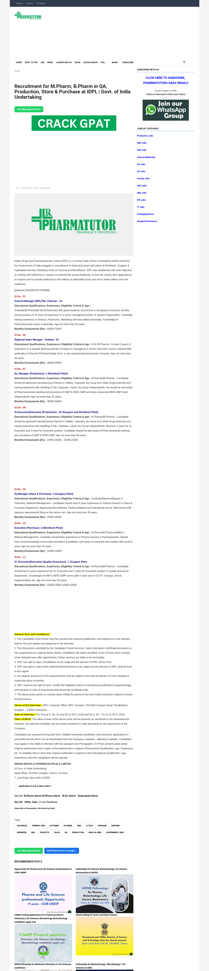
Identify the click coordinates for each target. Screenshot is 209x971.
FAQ (106, 62)
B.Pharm (68, 826)
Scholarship (93, 62)
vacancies (22, 826)
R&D (33, 832)
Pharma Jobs (38, 826)
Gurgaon (102, 826)
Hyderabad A (85, 796)
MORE (119, 62)
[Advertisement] (120, 31)
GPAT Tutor (31, 62)
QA (66, 832)
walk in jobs (95, 832)
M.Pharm (54, 826)
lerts (95, 796)
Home (19, 62)
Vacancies (40, 3)
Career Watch (65, 62)
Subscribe (132, 62)
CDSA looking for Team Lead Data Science (96, 915)
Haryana (115, 826)
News (51, 62)
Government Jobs (115, 832)
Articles (19, 3)
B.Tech (89, 826)
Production (78, 832)
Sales (57, 832)
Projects (29, 3)
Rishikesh (21, 832)
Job (43, 62)
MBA (79, 826)
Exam (80, 62)
